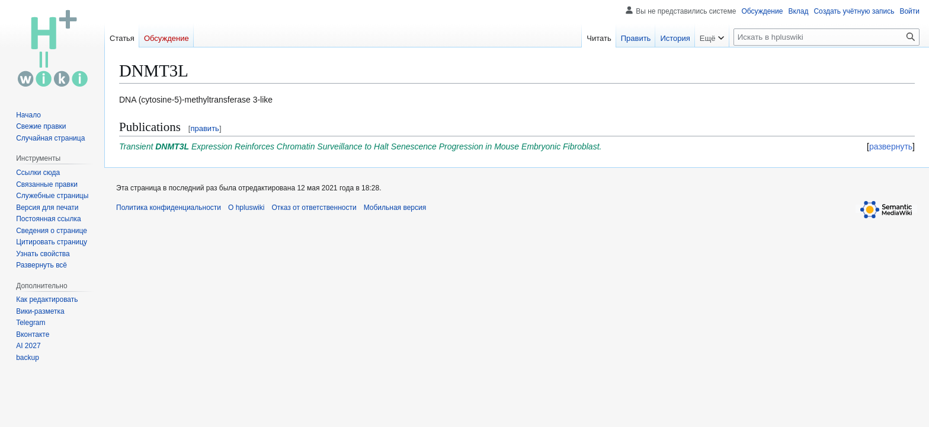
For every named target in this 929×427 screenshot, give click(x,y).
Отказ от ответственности (313, 207)
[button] (41, 265)
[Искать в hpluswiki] (826, 37)
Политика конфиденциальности (168, 207)
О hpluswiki (246, 207)
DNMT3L (172, 146)
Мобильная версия (395, 207)
